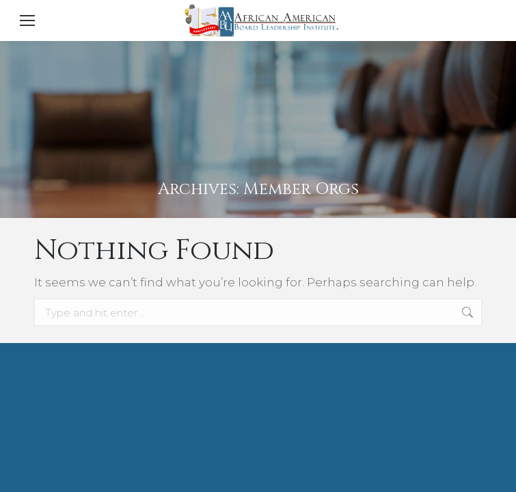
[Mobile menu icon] (27, 20)
